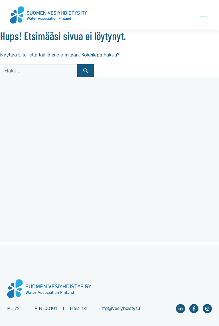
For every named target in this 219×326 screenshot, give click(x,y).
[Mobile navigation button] (186, 15)
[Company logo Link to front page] (48, 15)
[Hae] (85, 70)
